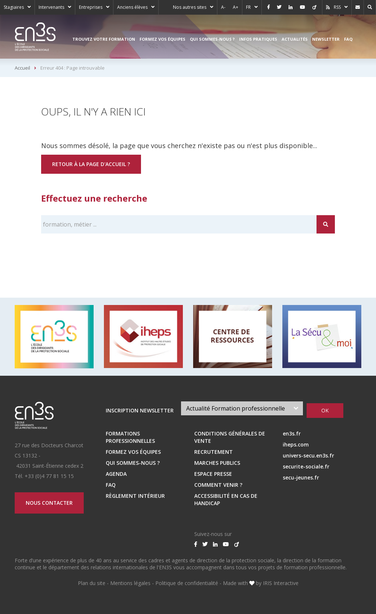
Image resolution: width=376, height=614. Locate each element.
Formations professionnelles (130, 437)
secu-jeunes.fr (301, 477)
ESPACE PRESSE (213, 473)
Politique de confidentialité (186, 583)
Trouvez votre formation (103, 39)
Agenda (116, 473)
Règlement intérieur (135, 495)
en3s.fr (292, 433)
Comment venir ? (218, 484)
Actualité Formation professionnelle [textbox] (235, 408)
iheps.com (296, 444)
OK (325, 410)
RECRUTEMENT (213, 451)
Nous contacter (49, 502)
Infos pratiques (258, 39)
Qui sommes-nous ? (212, 39)
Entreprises (90, 7)
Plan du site (91, 583)
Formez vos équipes (162, 39)
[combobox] (242, 408)
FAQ (348, 39)
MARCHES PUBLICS (217, 462)
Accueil (22, 68)
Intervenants (51, 7)
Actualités (295, 39)
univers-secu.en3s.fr (308, 455)
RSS (337, 7)
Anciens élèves (132, 7)
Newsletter (326, 39)
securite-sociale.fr (306, 466)
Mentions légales (130, 583)
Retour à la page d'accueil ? (91, 164)
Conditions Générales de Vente (229, 437)
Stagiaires (14, 7)
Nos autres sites (189, 7)
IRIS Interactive (281, 583)
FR (248, 7)
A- (223, 7)
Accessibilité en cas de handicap (225, 499)
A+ (235, 7)
